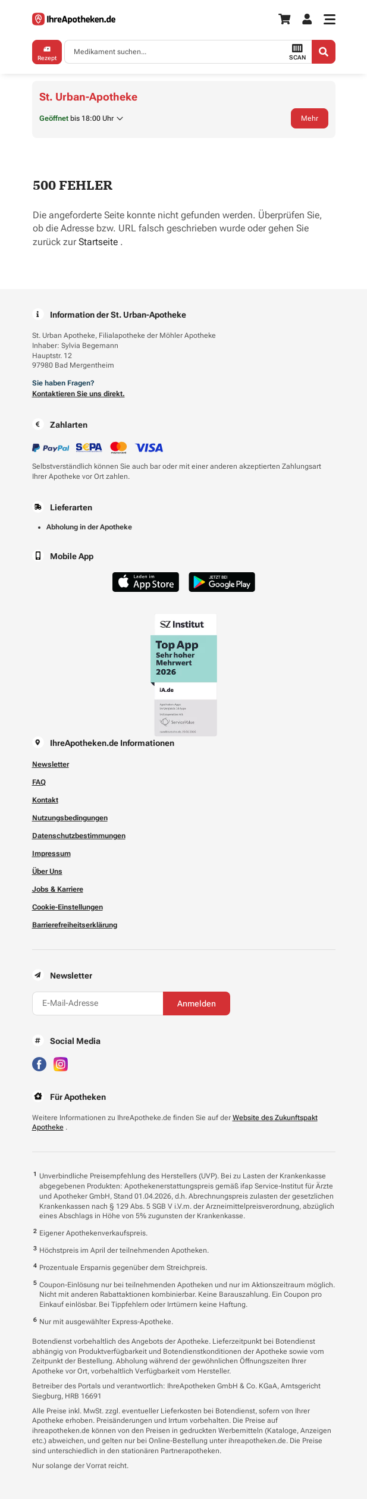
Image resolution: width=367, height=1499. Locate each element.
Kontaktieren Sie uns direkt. (78, 394)
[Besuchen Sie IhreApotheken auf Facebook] (39, 1063)
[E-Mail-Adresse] (97, 1003)
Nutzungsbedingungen (70, 818)
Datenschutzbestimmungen (79, 836)
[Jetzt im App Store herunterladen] (145, 582)
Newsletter (50, 764)
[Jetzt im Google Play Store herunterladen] (222, 582)
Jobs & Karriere (57, 889)
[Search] (323, 52)
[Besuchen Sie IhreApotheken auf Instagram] (61, 1063)
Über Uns (47, 871)
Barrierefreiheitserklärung (74, 925)
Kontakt (45, 800)
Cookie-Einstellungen (67, 907)
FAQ (39, 782)
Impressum (51, 853)
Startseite (99, 241)
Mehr (309, 118)
